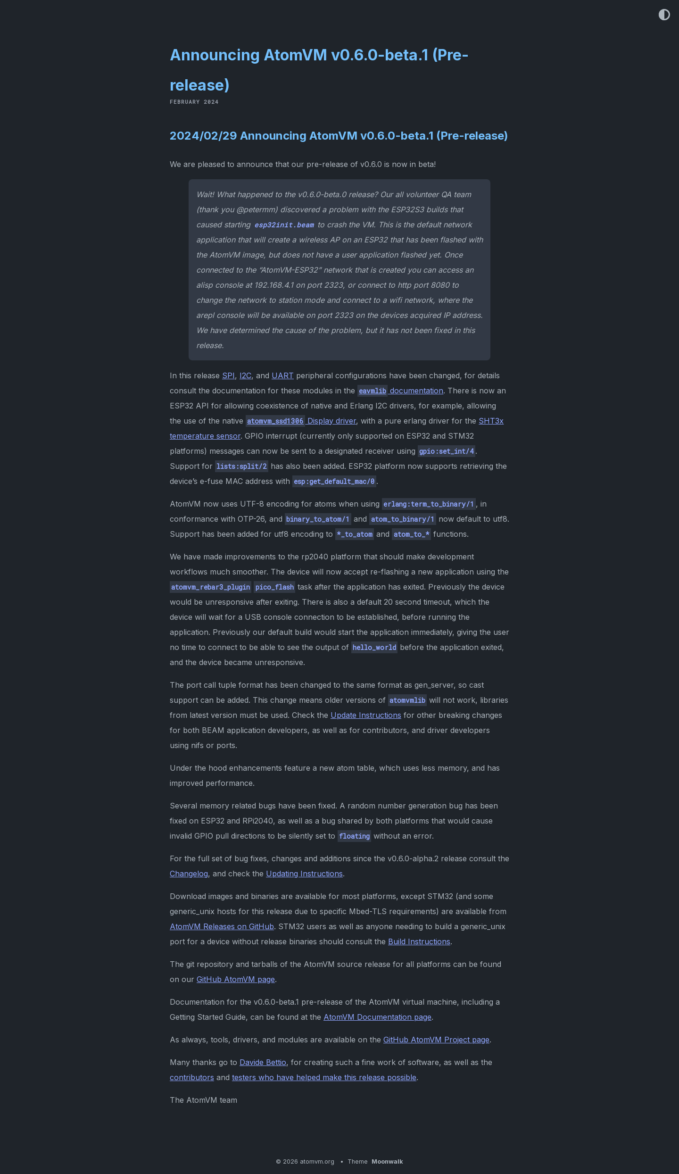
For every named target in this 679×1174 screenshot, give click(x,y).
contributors (192, 1077)
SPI (228, 375)
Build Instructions (419, 941)
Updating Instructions (304, 873)
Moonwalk (387, 1161)
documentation (400, 390)
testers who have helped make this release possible (324, 1077)
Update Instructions (366, 715)
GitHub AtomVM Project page (436, 1039)
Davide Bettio (263, 1062)
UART (283, 375)
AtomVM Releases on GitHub (222, 926)
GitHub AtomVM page (236, 979)
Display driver (301, 420)
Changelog (189, 873)
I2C (245, 375)
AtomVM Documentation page (377, 1017)
